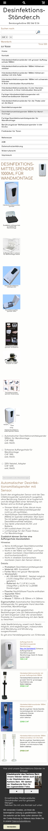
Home (4, 51)
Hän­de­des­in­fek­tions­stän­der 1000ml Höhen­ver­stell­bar (23, 67)
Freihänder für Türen (11, 132)
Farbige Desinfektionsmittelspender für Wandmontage (20, 119)
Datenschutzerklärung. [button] (21, 821)
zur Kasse (6, 47)
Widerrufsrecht (9, 151)
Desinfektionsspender (12, 107)
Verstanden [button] (11, 827)
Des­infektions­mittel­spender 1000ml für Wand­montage (22, 113)
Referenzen (7, 138)
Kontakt (5, 55)
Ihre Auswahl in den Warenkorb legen (16, 478)
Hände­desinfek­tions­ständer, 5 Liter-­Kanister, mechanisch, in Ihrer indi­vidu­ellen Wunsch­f (22, 89)
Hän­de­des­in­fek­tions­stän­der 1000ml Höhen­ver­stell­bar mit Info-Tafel (23, 74)
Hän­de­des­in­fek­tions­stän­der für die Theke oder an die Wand (23, 102)
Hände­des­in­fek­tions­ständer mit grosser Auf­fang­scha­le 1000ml (24, 61)
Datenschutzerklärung (12, 146)
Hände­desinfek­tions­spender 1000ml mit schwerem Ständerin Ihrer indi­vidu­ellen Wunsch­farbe (25, 81)
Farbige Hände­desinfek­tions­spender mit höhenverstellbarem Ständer (20, 95)
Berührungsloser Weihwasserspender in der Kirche (22, 126)
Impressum (7, 155)
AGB (3, 142)
